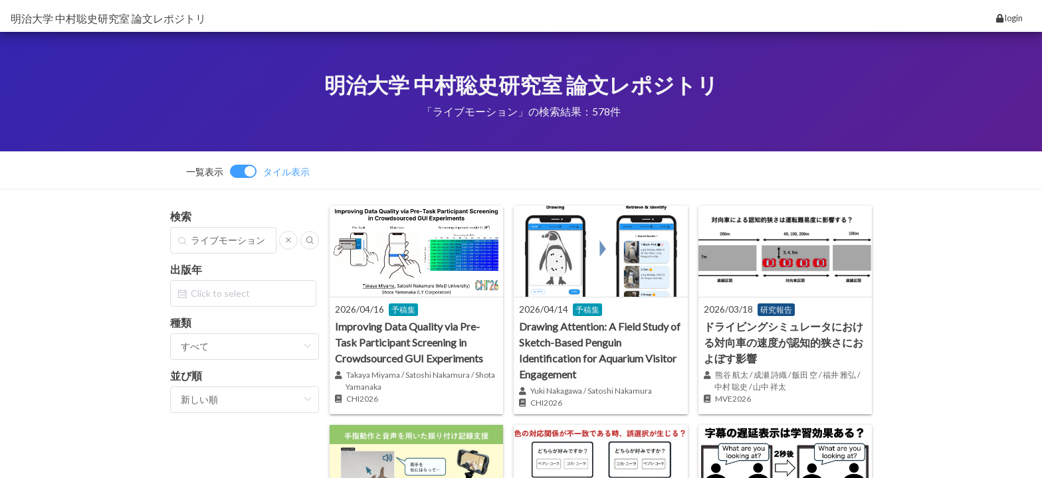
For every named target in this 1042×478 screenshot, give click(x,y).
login (1009, 18)
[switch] (248, 171)
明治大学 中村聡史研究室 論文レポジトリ (108, 18)
